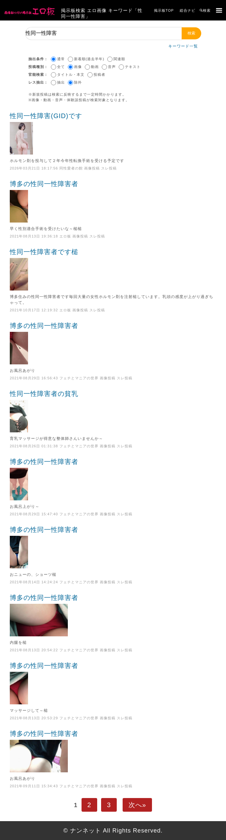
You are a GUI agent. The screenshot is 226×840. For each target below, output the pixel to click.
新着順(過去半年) (89, 59)
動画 (95, 67)
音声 (112, 67)
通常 (61, 59)
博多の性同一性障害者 (113, 201)
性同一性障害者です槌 (113, 269)
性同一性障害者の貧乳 (113, 411)
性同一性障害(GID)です (113, 133)
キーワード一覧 (183, 46)
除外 (78, 82)
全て (61, 67)
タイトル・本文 (70, 74)
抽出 (61, 82)
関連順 (119, 59)
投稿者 (99, 74)
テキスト (133, 67)
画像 (78, 67)
